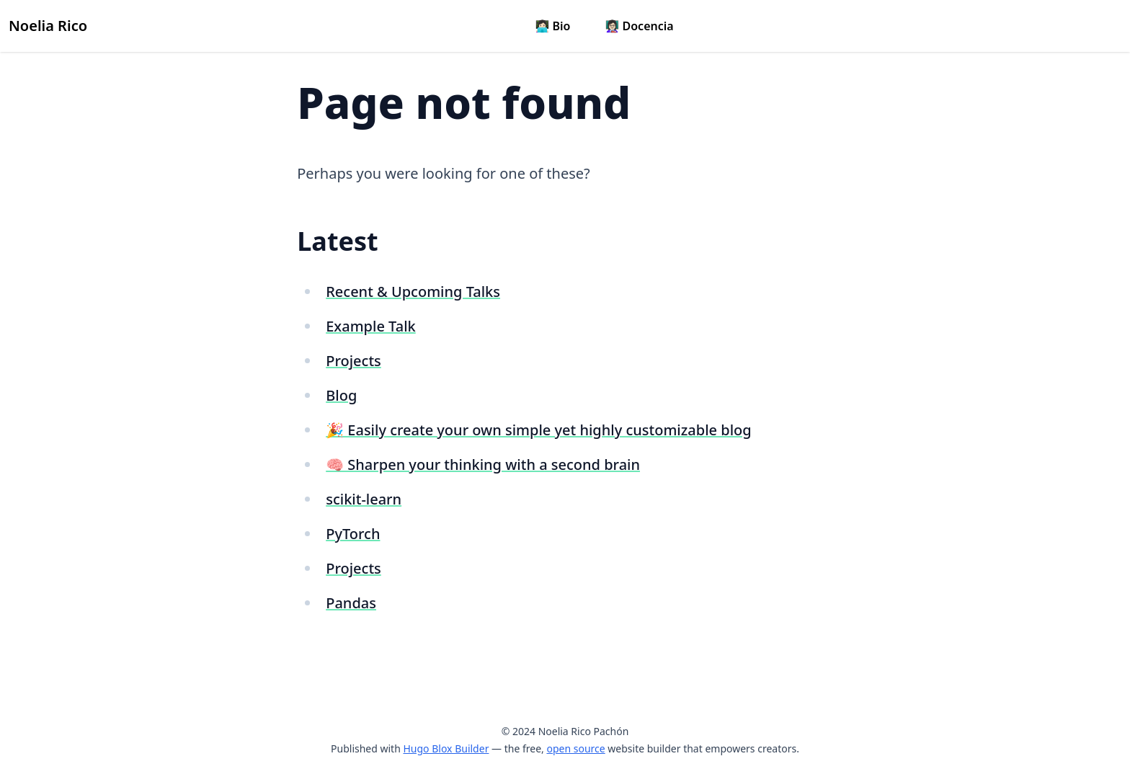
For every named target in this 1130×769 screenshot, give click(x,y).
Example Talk (371, 326)
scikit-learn (363, 499)
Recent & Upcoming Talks (413, 291)
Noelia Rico (48, 25)
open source (575, 748)
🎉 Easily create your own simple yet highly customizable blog (538, 430)
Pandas (351, 603)
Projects (353, 360)
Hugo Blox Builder (446, 748)
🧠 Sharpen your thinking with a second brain (483, 464)
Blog (341, 395)
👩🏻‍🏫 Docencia (639, 26)
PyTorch (353, 533)
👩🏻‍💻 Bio (552, 26)
